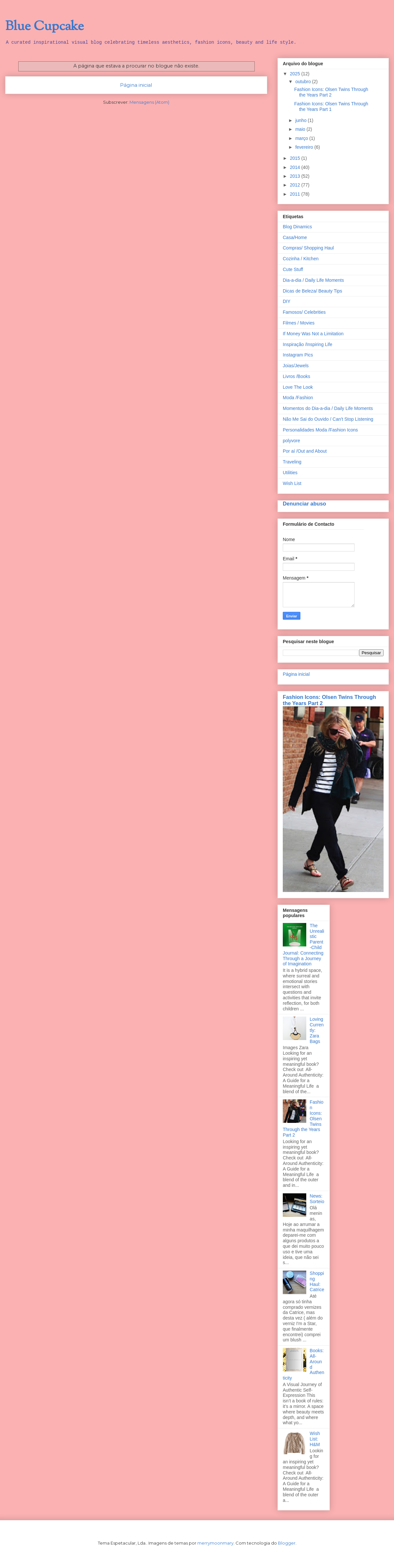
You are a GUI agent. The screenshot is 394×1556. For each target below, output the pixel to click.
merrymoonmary (215, 1543)
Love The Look (298, 387)
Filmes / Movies (298, 322)
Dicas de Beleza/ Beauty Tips (312, 291)
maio (300, 129)
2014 (295, 167)
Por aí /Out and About (305, 451)
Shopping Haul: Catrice (317, 1281)
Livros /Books (296, 376)
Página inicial (136, 85)
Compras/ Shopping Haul (308, 247)
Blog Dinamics (297, 226)
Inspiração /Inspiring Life (307, 344)
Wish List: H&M (315, 1439)
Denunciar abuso (304, 503)
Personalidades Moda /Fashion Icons (320, 429)
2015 (295, 158)
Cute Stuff (293, 269)
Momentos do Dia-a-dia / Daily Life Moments (328, 408)
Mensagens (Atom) (149, 102)
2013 (295, 176)
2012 (295, 185)
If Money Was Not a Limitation (313, 333)
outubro (303, 81)
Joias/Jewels (296, 365)
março (302, 138)
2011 (295, 194)
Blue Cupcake (44, 27)
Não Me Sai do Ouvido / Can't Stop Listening (328, 419)
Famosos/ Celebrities (304, 312)
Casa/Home (295, 237)
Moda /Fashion (298, 397)
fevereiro (304, 147)
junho (301, 120)
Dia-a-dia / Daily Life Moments (313, 280)
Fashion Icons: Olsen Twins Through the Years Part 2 (331, 92)
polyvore (291, 440)
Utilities (290, 472)
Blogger (287, 1543)
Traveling (292, 461)
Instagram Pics (298, 354)
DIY (286, 301)
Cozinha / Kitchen (301, 258)
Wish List (292, 483)
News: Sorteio (317, 1198)
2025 (295, 73)
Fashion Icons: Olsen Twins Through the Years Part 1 (331, 106)
